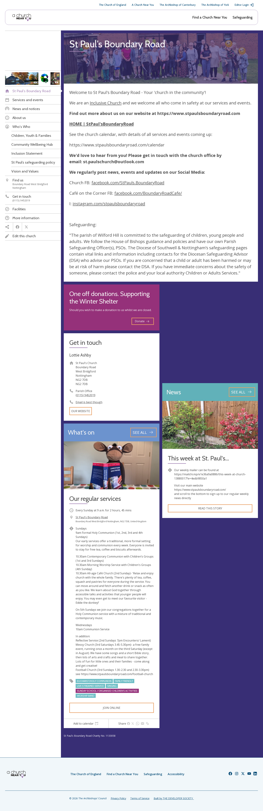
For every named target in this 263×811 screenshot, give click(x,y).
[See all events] (143, 432)
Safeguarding (243, 17)
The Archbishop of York (215, 4)
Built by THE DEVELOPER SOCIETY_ (174, 798)
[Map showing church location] (210, 332)
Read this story (210, 508)
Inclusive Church (106, 103)
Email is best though (89, 402)
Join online (111, 708)
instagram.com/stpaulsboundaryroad (109, 203)
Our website (80, 411)
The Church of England (112, 4)
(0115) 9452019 (85, 395)
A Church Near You (143, 4)
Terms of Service (139, 798)
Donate (142, 321)
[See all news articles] (242, 392)
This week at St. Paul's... (198, 458)
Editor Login (244, 5)
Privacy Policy (118, 798)
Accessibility (176, 774)
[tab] (86, 723)
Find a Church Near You (209, 17)
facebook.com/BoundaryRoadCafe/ (148, 193)
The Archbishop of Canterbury (177, 4)
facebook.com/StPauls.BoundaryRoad (128, 182)
